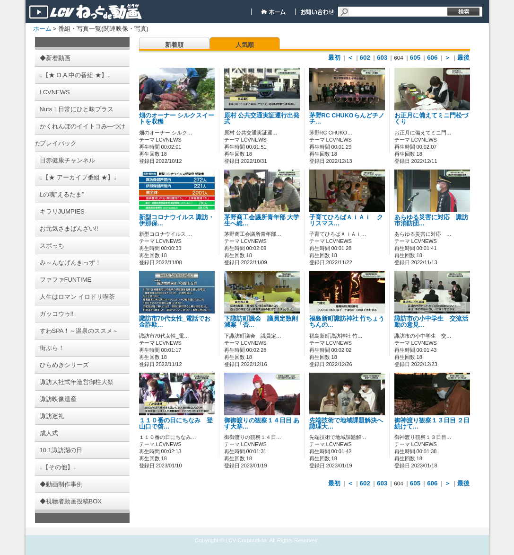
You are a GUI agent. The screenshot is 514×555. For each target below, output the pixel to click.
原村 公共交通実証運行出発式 (262, 118)
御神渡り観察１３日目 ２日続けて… (432, 423)
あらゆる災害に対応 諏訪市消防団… (431, 220)
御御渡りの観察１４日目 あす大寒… (262, 423)
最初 (334, 57)
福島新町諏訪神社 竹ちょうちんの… (347, 321)
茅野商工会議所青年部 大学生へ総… (262, 220)
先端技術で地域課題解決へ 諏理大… (346, 423)
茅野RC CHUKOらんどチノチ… (346, 118)
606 (432, 57)
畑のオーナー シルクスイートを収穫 (177, 118)
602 (365, 57)
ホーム (42, 28)
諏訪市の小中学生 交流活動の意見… (431, 321)
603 (382, 57)
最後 (463, 57)
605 (415, 57)
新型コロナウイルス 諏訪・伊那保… (177, 220)
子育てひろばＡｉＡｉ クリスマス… (346, 220)
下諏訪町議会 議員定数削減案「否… (261, 321)
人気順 (244, 44)
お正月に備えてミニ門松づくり (431, 118)
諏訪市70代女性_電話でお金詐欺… (174, 321)
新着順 (174, 44)
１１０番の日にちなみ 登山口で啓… (176, 423)
